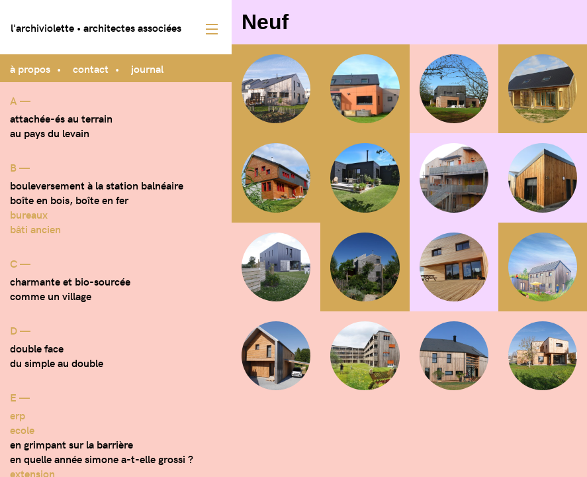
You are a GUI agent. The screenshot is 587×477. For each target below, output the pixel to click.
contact (91, 68)
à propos (30, 68)
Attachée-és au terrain (61, 118)
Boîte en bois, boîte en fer (69, 199)
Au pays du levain (49, 132)
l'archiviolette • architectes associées (96, 27)
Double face (37, 348)
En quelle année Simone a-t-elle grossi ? (101, 458)
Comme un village (50, 295)
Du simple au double (56, 362)
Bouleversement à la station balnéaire (96, 185)
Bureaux (29, 214)
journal (147, 68)
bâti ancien (35, 228)
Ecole (22, 429)
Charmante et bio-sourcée (70, 281)
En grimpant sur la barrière (71, 444)
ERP (17, 414)
